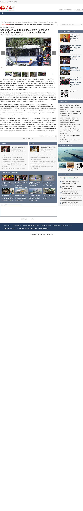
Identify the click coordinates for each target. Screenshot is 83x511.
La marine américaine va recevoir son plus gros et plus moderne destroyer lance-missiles (34, 199)
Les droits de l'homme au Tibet (28, 228)
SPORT (66, 15)
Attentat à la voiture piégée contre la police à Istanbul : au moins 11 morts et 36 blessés (70, 107)
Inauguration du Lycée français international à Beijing (76, 68)
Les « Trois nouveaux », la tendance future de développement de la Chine (19, 149)
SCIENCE (33, 15)
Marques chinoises (32, 22)
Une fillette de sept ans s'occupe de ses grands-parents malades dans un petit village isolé (21, 185)
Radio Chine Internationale (31, 225)
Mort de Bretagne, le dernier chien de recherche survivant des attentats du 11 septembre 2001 (70, 113)
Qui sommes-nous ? (70, 9)
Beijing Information (9, 228)
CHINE (4, 15)
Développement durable (7, 22)
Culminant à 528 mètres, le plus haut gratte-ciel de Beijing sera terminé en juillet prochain (69, 131)
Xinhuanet (7, 225)
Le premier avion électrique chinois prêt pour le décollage (48, 184)
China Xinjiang (43, 228)
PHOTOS (5, 19)
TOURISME (72, 15)
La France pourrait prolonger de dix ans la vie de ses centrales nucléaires (48, 149)
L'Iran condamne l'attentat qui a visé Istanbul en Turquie (43, 161)
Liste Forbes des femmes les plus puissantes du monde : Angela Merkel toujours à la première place (70, 120)
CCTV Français (46, 225)
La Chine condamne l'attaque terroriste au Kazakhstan (14, 168)
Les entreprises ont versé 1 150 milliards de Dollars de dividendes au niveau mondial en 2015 (8, 199)
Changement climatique (21, 22)
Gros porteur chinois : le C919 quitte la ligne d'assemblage (35, 184)
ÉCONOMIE (11, 15)
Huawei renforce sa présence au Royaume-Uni (75, 58)
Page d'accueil (3, 27)
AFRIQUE (26, 15)
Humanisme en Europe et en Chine (48, 22)
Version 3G (61, 9)
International (11, 27)
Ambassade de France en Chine (62, 225)
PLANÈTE (59, 15)
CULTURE (41, 15)
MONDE (19, 15)
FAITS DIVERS (50, 15)
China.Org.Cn (17, 225)
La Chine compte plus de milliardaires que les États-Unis (7, 184)
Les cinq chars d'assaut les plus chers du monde (49, 197)
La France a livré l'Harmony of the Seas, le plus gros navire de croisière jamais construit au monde (21, 199)
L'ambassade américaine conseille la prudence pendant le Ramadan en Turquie (32, 24)
